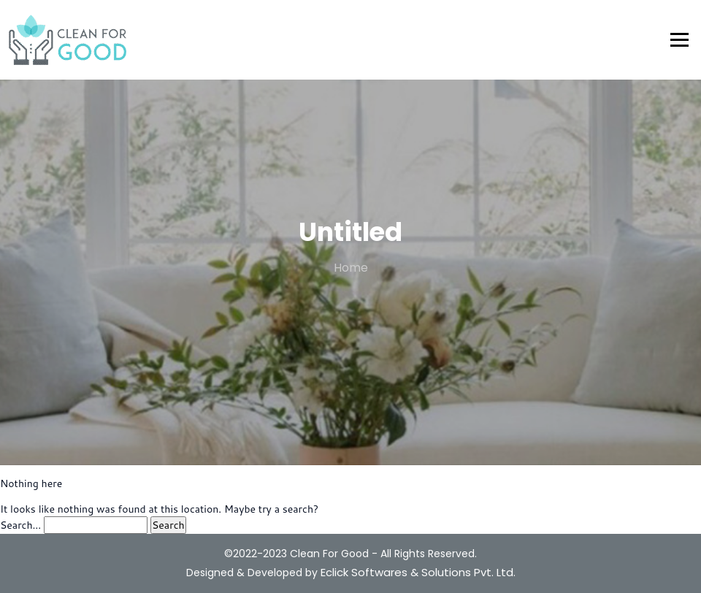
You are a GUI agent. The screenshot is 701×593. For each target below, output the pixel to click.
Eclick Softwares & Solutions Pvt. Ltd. (418, 572)
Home (351, 267)
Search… (20, 525)
